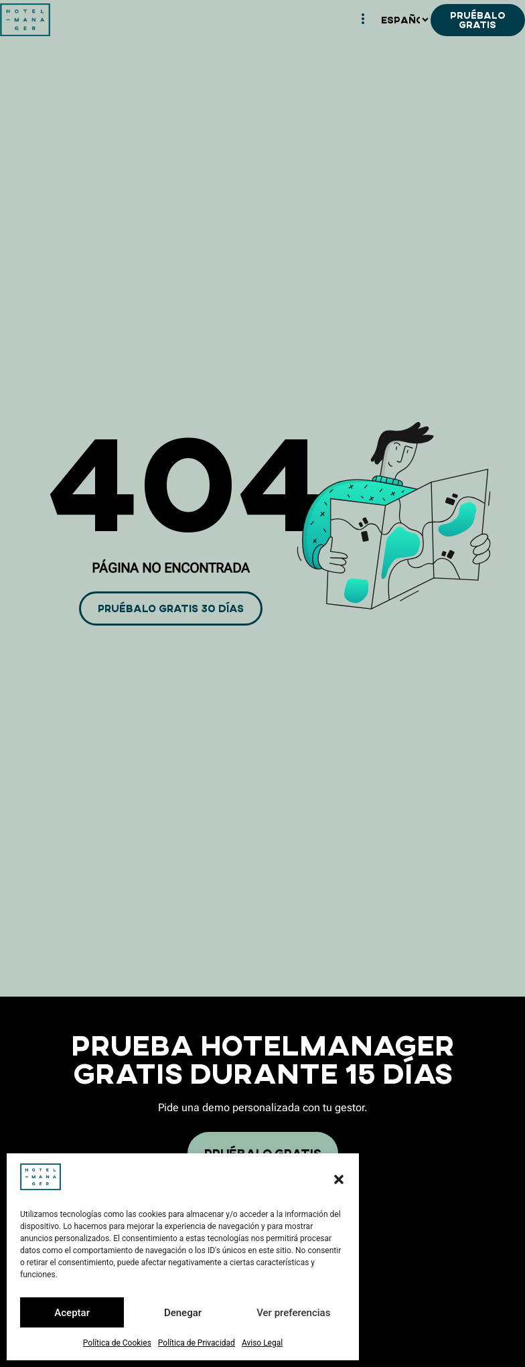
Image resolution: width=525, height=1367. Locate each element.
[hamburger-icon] (363, 20)
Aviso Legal (262, 1343)
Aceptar (72, 1313)
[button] (339, 1179)
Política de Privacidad (196, 1343)
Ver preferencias (293, 1313)
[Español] (404, 19)
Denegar (183, 1313)
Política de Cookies (117, 1343)
